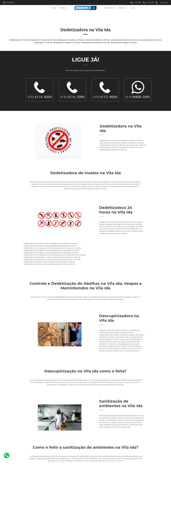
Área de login (164, 2)
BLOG (133, 8)
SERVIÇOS (123, 8)
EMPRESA (62, 8)
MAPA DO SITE (110, 8)
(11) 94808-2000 (10, 2)
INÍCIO (53, 8)
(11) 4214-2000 (150, 2)
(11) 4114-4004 (137, 2)
